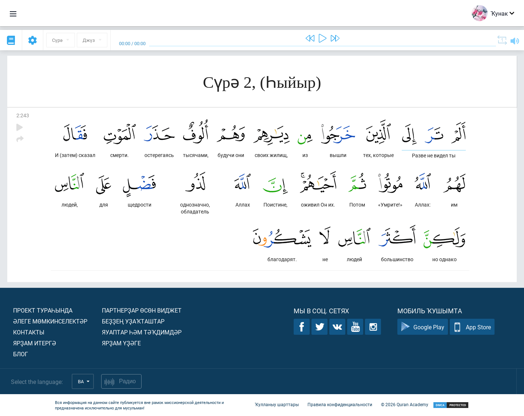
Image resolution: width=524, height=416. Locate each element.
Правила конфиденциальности (339, 404)
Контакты (28, 332)
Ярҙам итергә (34, 343)
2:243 (22, 115)
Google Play (422, 327)
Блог (20, 354)
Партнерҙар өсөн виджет (142, 310)
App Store (472, 327)
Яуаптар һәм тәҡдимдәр (142, 332)
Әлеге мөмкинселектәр (50, 321)
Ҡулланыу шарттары (277, 404)
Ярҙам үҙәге (121, 343)
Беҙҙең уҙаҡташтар (133, 321)
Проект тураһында (42, 310)
